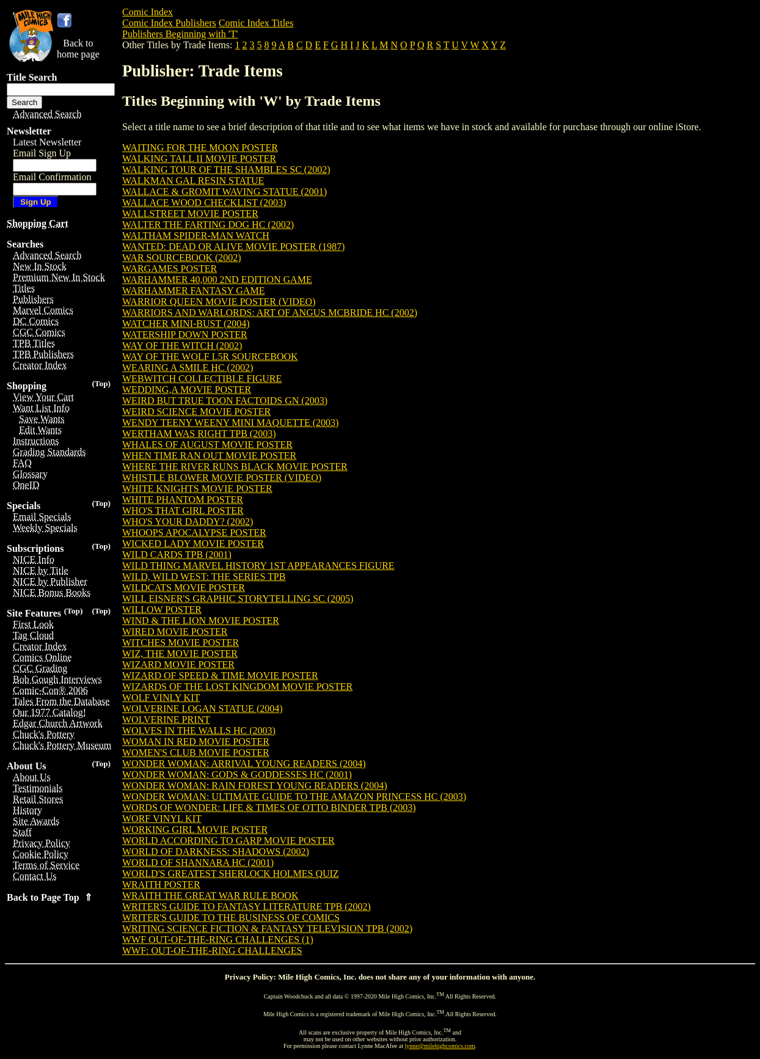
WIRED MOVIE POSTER (174, 631)
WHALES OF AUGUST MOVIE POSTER (207, 444)
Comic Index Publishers (169, 23)
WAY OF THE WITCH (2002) (182, 345)
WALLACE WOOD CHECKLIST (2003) (204, 202)
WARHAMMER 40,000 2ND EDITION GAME (217, 279)
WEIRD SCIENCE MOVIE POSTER (196, 411)
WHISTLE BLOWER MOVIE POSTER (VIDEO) (221, 477)
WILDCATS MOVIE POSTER (183, 587)
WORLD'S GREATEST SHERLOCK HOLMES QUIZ (230, 873)
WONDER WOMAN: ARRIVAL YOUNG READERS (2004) (244, 763)
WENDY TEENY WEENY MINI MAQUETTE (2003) (230, 422)
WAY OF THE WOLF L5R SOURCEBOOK (210, 356)
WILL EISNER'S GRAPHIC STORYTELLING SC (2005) (237, 598)
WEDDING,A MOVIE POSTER (186, 389)
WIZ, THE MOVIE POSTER (180, 653)
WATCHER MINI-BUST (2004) (186, 323)
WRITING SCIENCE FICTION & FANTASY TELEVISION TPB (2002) (267, 928)
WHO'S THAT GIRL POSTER (183, 510)
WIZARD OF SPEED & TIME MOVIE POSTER (220, 675)
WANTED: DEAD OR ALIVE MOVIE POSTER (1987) (233, 246)
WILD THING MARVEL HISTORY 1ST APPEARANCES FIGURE (258, 565)
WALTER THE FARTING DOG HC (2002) (208, 224)
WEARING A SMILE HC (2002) (187, 367)
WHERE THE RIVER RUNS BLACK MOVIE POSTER (235, 466)
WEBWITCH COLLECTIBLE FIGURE (202, 378)
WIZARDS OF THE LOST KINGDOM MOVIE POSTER (237, 686)
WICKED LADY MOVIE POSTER (193, 543)
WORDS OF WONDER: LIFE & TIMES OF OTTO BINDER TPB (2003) (269, 807)
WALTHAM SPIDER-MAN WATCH (195, 235)
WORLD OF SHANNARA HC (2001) (198, 862)
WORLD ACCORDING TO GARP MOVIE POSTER (228, 840)
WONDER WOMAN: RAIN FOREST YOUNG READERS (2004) (254, 785)
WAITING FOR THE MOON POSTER (200, 147)
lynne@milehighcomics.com (440, 1046)
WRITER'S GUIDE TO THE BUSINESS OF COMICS (231, 917)
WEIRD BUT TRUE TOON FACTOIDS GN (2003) (224, 400)
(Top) (101, 383)
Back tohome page (78, 48)
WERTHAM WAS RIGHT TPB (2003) (199, 433)
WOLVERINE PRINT (166, 719)
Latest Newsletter (47, 142)
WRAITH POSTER (161, 884)
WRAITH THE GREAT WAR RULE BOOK (210, 895)
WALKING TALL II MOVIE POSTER (199, 158)
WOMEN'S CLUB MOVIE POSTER (195, 752)
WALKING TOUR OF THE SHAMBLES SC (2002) (226, 169)
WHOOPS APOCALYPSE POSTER (194, 532)
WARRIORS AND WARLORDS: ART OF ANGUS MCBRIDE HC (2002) (269, 312)
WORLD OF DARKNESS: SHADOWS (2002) (215, 851)
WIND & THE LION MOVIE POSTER (200, 620)
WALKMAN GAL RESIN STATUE (193, 180)
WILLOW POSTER (162, 609)
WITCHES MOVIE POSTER (180, 642)
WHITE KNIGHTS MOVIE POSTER (197, 488)
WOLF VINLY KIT (161, 697)
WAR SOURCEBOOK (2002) (181, 257)
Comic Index (147, 12)
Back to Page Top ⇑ (49, 897)
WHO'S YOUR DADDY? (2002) (187, 521)
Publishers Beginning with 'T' (180, 34)
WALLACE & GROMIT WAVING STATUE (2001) (224, 191)
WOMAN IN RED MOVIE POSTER (195, 741)
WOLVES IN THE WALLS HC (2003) (199, 730)
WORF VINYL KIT (162, 818)
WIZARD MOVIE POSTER (178, 664)
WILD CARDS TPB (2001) (177, 554)
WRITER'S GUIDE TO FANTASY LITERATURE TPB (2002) (246, 906)
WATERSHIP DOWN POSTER (184, 334)
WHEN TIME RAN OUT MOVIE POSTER (209, 455)
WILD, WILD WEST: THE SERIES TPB (203, 576)
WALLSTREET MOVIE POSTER (190, 213)
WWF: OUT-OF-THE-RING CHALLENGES (212, 950)
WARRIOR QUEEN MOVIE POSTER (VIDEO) (218, 301)
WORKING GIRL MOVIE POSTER (195, 829)
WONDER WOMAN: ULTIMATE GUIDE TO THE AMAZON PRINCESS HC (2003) (294, 796)
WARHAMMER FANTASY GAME (193, 290)
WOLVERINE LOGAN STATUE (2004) (202, 708)
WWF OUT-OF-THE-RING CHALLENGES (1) (217, 939)
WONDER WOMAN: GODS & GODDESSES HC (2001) (237, 774)
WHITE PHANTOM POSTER (182, 499)
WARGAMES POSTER (169, 268)
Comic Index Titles (256, 23)
